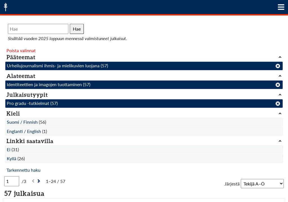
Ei (8, 149)
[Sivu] (11, 181)
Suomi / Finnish (22, 122)
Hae (77, 28)
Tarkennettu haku (23, 170)
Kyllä (11, 158)
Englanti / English (24, 131)
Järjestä (232, 183)
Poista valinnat (21, 50)
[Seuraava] (39, 181)
